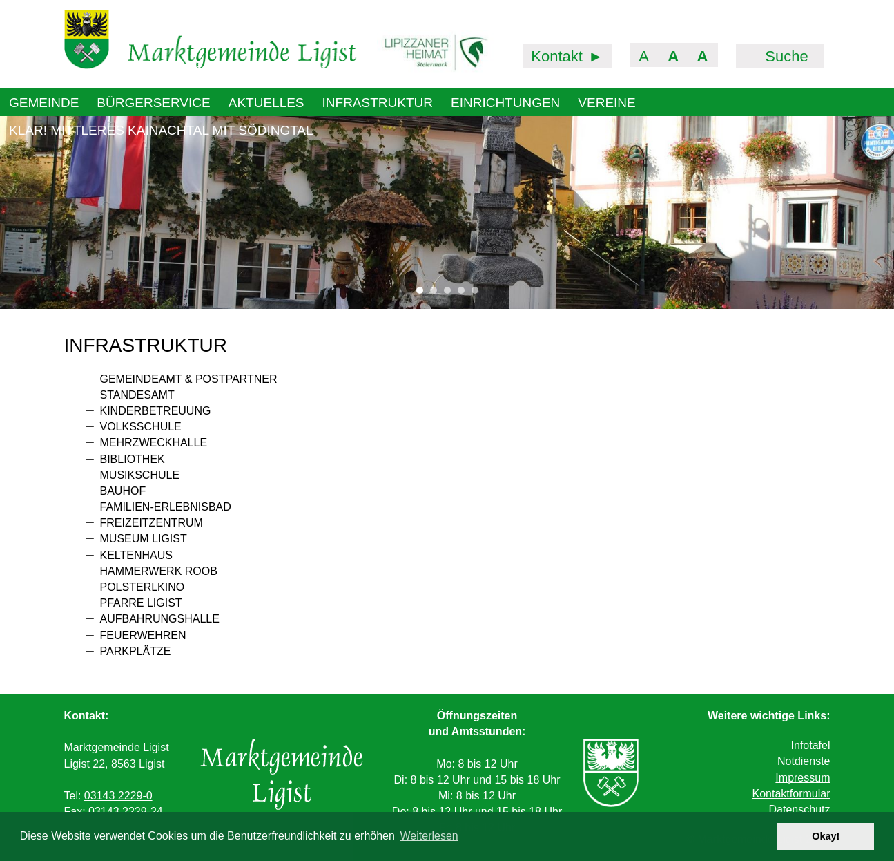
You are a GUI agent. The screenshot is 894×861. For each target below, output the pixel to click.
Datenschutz (799, 809)
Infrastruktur (377, 102)
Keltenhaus (136, 555)
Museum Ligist (143, 539)
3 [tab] (451, 294)
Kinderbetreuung (155, 411)
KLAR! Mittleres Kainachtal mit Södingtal (161, 130)
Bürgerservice (153, 102)
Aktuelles (266, 102)
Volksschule (141, 427)
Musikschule (140, 475)
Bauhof (123, 491)
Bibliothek (132, 459)
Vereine (606, 102)
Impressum (802, 778)
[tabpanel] (447, 212)
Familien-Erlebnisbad (165, 507)
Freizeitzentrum (151, 523)
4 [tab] (465, 294)
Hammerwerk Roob (158, 571)
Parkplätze (135, 651)
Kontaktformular (791, 794)
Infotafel (810, 745)
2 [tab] (437, 294)
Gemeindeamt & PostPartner (189, 379)
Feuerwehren (143, 635)
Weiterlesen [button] (429, 836)
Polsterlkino (142, 587)
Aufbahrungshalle (160, 619)
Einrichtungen (505, 102)
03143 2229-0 (118, 796)
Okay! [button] (825, 836)
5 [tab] (478, 294)
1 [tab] (423, 294)
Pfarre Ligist (141, 603)
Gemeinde (44, 102)
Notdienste (803, 761)
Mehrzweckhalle (154, 442)
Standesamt (137, 395)
